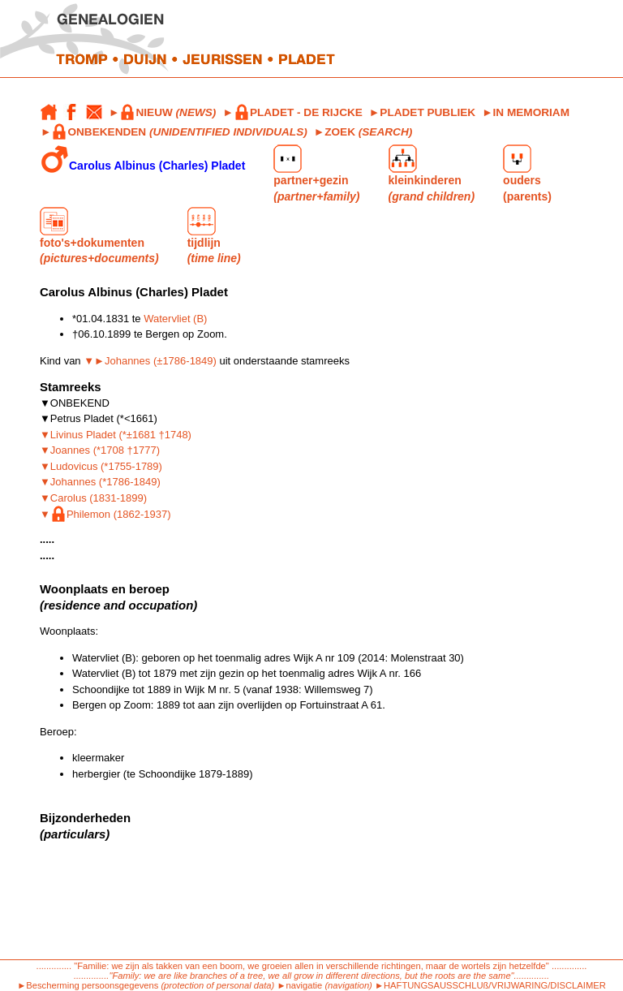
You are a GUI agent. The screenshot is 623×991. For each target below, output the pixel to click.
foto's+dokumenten (99, 236)
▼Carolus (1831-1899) (93, 498)
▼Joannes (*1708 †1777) (100, 450)
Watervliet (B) (175, 318)
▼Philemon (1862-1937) (105, 514)
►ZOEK (363, 132)
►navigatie (299, 985)
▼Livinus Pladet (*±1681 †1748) (115, 435)
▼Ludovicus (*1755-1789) (101, 466)
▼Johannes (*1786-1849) (100, 482)
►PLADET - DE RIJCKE (292, 112)
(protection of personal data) (217, 985)
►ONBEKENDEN (174, 132)
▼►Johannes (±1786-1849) (150, 361)
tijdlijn (214, 236)
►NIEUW (162, 112)
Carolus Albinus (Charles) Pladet (143, 159)
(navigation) (349, 985)
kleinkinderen (432, 173)
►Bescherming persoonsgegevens (87, 985)
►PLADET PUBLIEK (422, 112)
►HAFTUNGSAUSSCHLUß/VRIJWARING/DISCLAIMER (490, 985)
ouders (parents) (527, 173)
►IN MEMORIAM (525, 112)
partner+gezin (316, 173)
